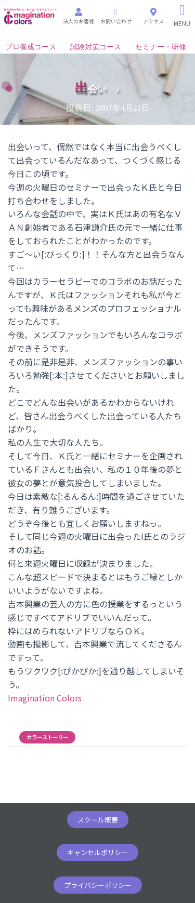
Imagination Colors (45, 698)
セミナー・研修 (160, 47)
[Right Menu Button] (182, 15)
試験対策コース (95, 47)
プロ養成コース (30, 47)
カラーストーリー (47, 737)
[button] (97, 819)
